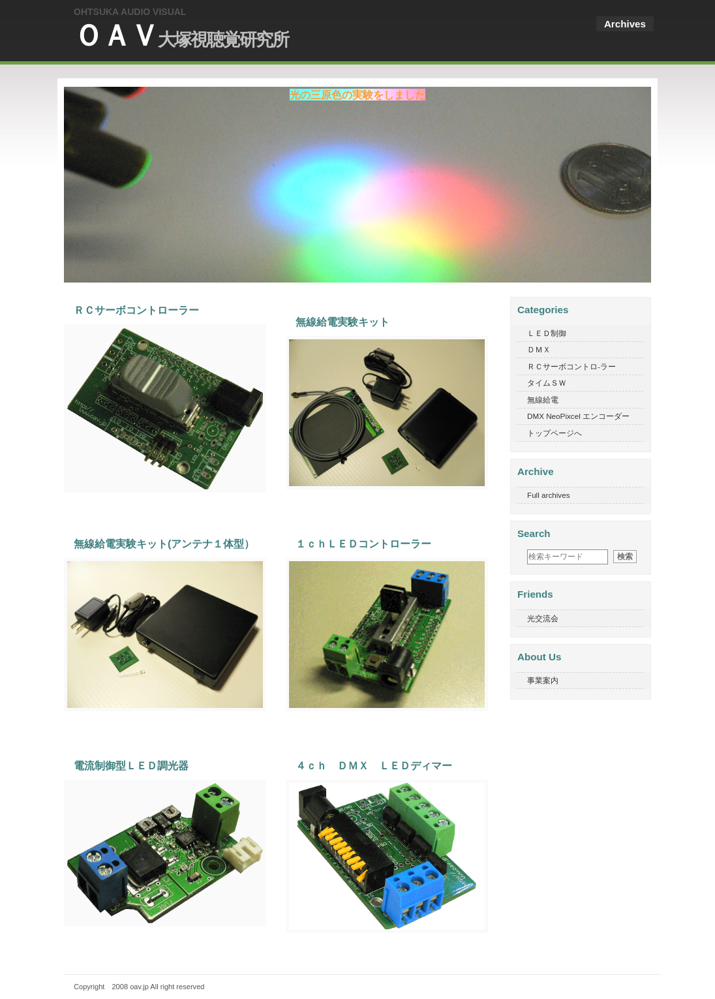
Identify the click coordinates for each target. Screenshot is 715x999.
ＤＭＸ (539, 349)
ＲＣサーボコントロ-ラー (571, 366)
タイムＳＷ (546, 382)
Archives (625, 23)
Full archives (548, 495)
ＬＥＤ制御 (546, 333)
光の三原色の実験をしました (357, 94)
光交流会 (542, 618)
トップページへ (554, 433)
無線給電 (542, 399)
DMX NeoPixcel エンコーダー (578, 416)
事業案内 (542, 680)
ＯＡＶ (181, 35)
